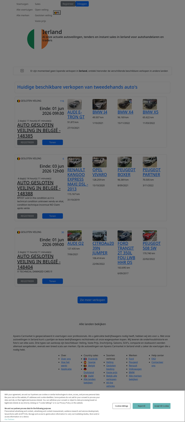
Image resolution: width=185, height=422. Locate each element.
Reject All (141, 406)
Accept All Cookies (161, 406)
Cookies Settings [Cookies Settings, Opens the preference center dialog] (121, 406)
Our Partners (9, 419)
